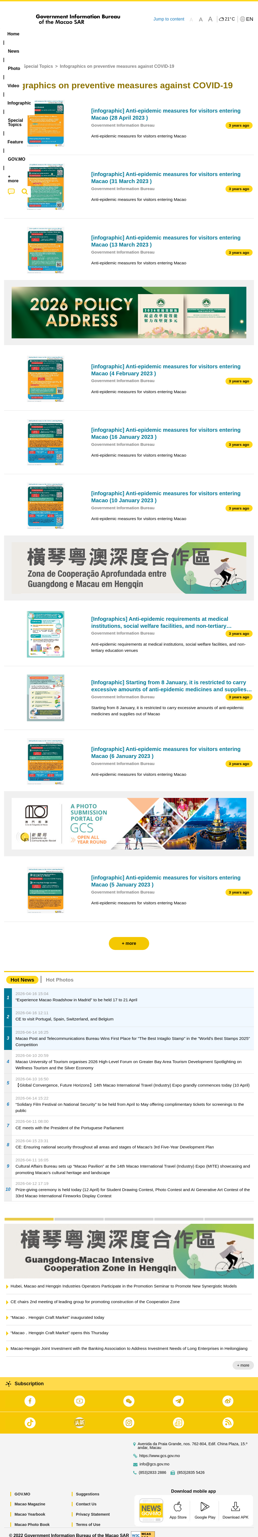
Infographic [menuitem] (109, 34)
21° (230, 19)
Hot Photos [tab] (59, 973)
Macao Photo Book (32, 1518)
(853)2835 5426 (191, 1466)
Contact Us (86, 1498)
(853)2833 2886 (152, 1466)
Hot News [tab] (22, 973)
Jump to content (169, 19)
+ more (243, 1359)
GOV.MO (22, 1488)
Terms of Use (88, 1518)
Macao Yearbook (30, 1508)
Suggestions (87, 1488)
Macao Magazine (30, 1498)
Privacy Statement (93, 1508)
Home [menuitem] (13, 34)
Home (10, 60)
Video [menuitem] (81, 34)
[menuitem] (34, 34)
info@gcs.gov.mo (154, 1458)
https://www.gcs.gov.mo (159, 1450)
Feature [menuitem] (180, 34)
